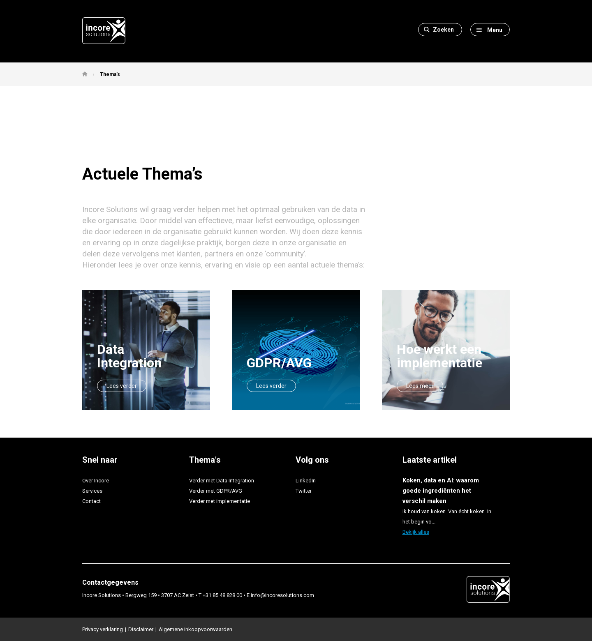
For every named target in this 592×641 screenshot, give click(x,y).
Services (92, 491)
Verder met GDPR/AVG (215, 491)
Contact (91, 501)
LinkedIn (306, 480)
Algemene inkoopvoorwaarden (195, 629)
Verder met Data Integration (221, 480)
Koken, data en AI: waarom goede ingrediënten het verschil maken (440, 491)
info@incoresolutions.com (282, 595)
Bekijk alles (415, 532)
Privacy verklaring (102, 629)
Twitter (304, 491)
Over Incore (95, 480)
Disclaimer (140, 629)
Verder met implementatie (219, 501)
